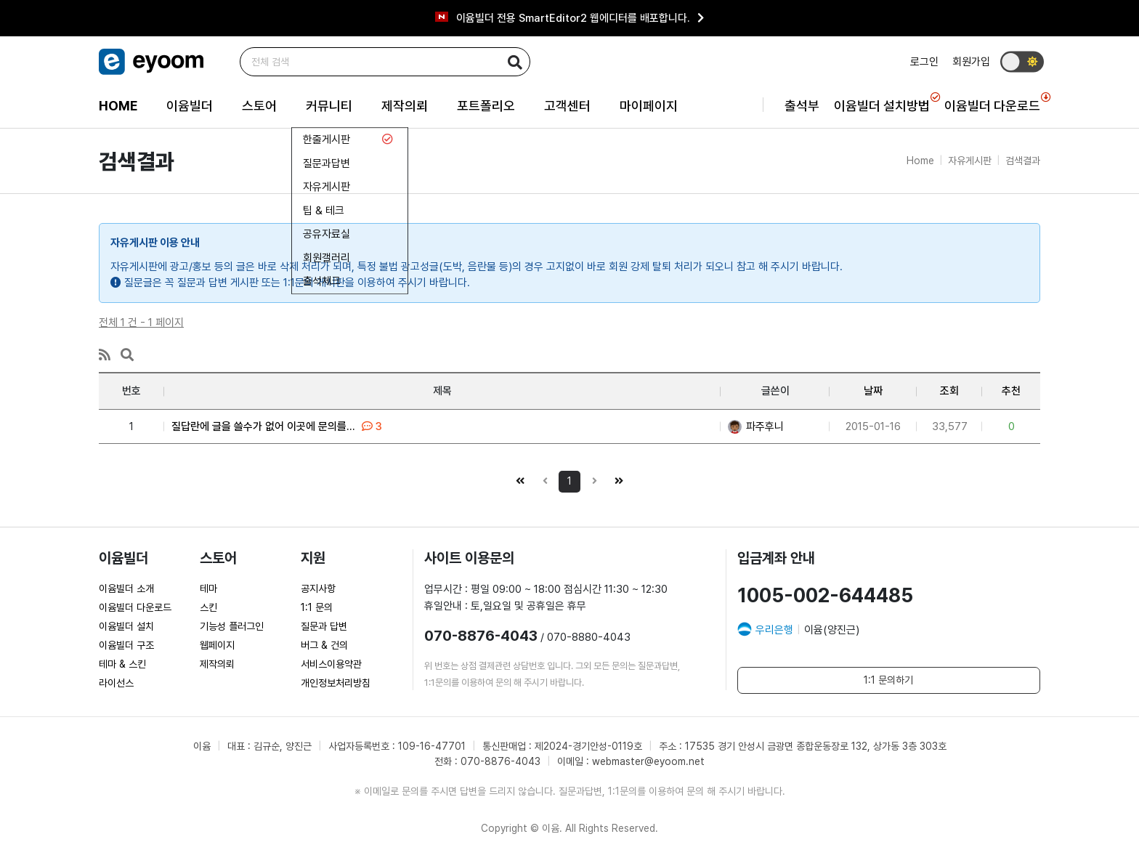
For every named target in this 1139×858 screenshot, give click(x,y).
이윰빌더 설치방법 (882, 102)
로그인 (924, 61)
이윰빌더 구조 (126, 645)
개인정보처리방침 (335, 683)
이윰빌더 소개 (126, 588)
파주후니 (756, 426)
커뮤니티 (329, 105)
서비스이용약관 (331, 664)
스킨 (208, 607)
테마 (208, 588)
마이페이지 (649, 105)
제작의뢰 (404, 105)
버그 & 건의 (324, 645)
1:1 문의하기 (888, 680)
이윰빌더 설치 (126, 626)
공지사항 (318, 588)
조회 (949, 390)
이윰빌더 (189, 105)
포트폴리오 (486, 105)
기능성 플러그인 (232, 626)
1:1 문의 (317, 607)
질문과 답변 (324, 626)
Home (920, 160)
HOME (118, 105)
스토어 (259, 105)
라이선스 (116, 683)
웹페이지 (217, 645)
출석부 (802, 105)
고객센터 (567, 105)
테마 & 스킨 (122, 664)
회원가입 (971, 61)
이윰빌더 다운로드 (992, 102)
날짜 (873, 390)
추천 (1011, 390)
